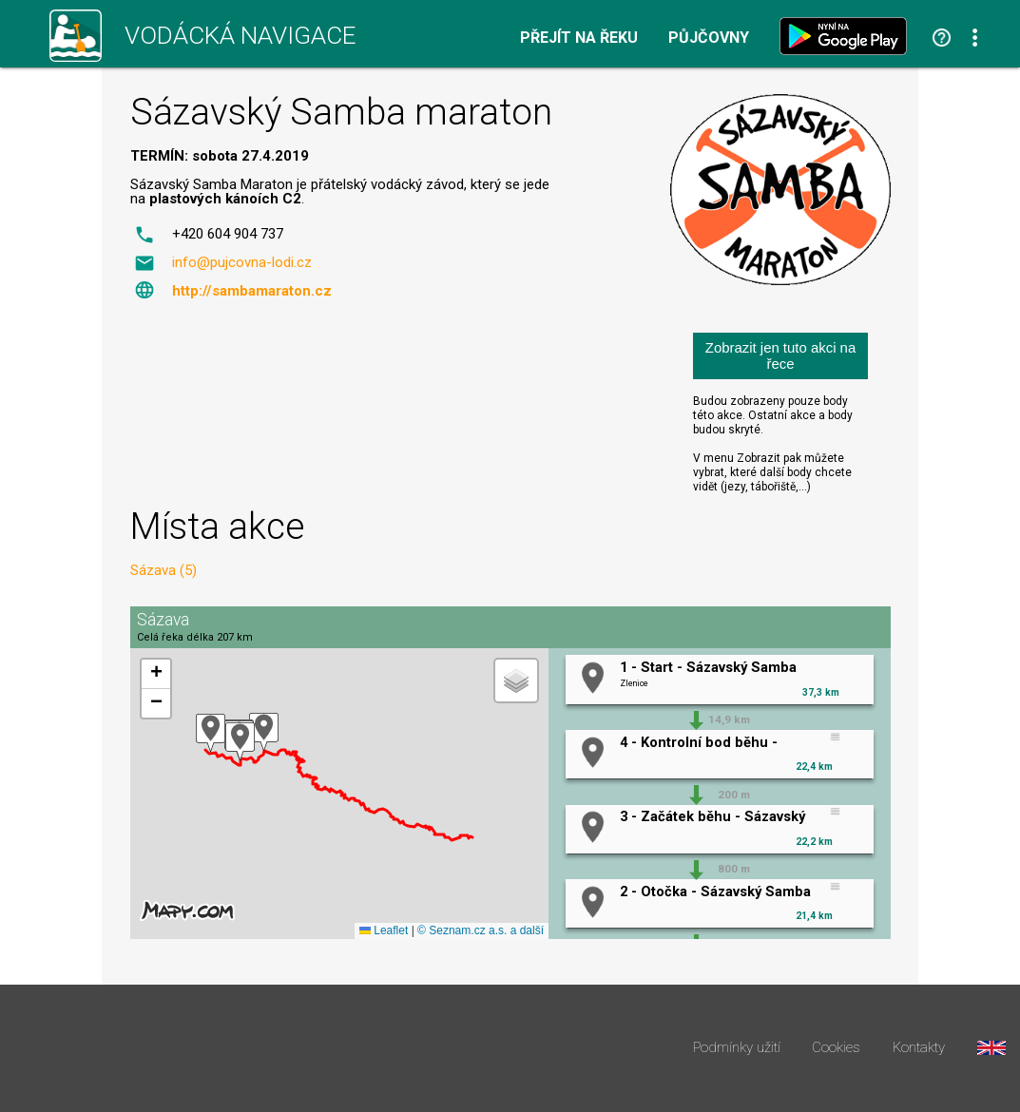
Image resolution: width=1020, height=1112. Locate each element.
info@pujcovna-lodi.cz (242, 262)
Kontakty (919, 1048)
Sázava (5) (163, 570)
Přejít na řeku (579, 38)
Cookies (836, 1048)
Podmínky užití (736, 1048)
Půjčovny (708, 38)
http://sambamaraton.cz (252, 290)
